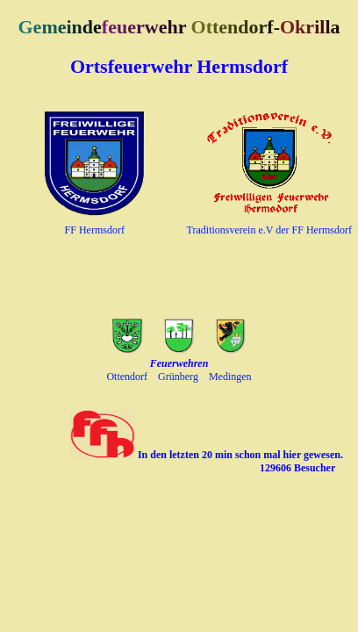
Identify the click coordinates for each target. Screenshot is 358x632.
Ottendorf (128, 376)
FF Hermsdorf (95, 230)
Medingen (230, 376)
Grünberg (179, 376)
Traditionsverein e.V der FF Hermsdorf (269, 230)
